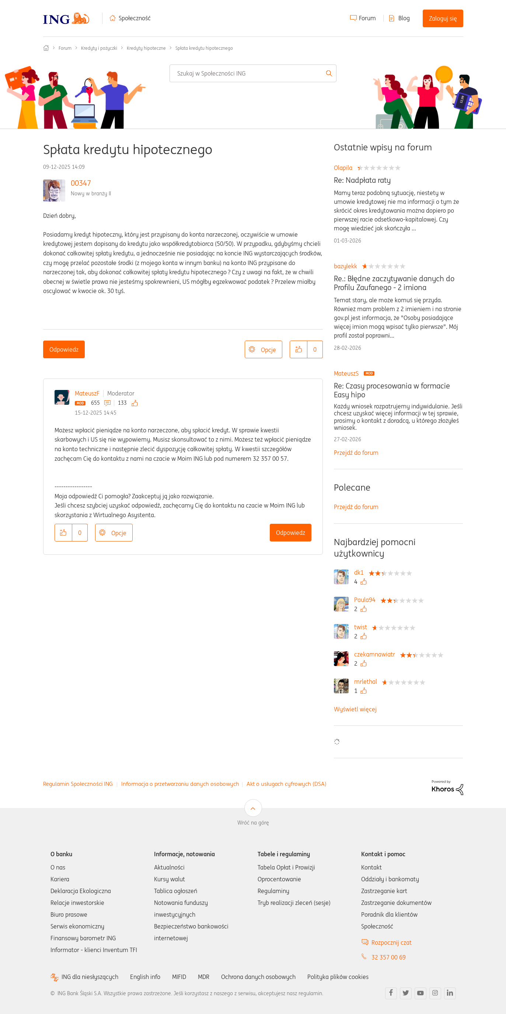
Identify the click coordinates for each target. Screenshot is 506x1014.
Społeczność (135, 18)
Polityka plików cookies (338, 976)
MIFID (179, 976)
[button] (298, 349)
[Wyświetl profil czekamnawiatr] (376, 654)
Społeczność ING (46, 48)
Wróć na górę (253, 822)
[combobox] (253, 73)
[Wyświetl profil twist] (362, 627)
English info (145, 976)
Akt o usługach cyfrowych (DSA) (287, 783)
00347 (81, 183)
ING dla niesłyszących (90, 976)
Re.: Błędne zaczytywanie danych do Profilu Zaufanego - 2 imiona (394, 283)
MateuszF (87, 393)
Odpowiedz (63, 349)
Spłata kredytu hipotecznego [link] (204, 48)
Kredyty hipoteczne (146, 48)
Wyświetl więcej (355, 709)
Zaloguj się (443, 18)
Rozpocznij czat (391, 942)
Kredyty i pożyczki (99, 48)
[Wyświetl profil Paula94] (366, 599)
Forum (367, 18)
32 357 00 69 (388, 957)
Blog (404, 18)
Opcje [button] (268, 349)
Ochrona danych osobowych (258, 976)
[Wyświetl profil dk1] (360, 572)
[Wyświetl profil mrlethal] (367, 681)
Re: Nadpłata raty (362, 180)
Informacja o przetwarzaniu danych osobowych (180, 783)
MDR (203, 976)
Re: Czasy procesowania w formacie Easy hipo (392, 390)
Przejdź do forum (356, 452)
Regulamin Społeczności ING (78, 783)
